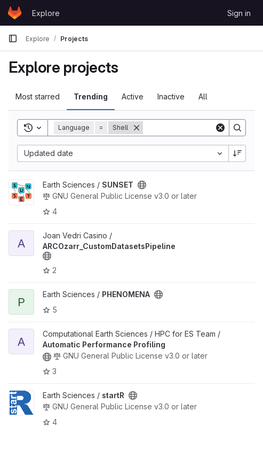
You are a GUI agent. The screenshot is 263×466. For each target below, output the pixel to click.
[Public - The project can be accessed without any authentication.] (142, 185)
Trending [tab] (91, 96)
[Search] (237, 127)
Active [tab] (133, 96)
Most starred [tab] (37, 96)
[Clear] (220, 127)
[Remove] (136, 127)
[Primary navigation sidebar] (12, 38)
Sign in (239, 13)
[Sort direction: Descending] (237, 153)
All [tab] (203, 96)
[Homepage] (14, 12)
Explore (46, 13)
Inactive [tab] (171, 96)
